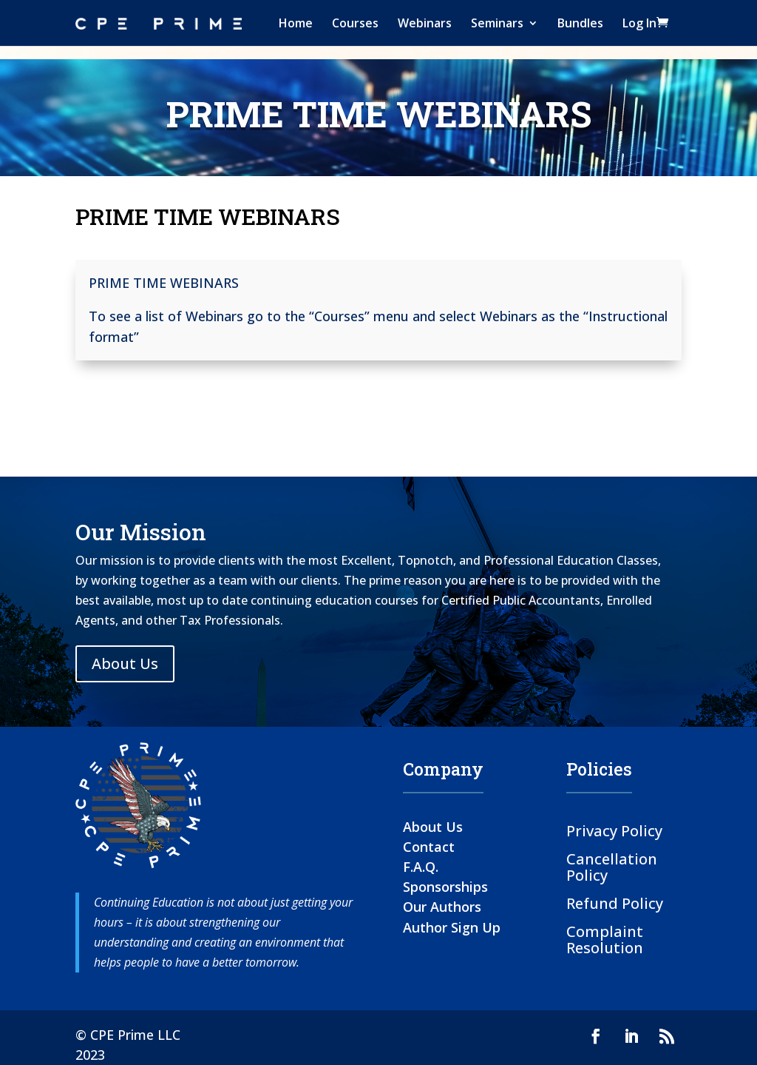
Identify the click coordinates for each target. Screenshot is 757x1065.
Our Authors (442, 907)
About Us (125, 663)
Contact (429, 847)
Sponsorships (445, 887)
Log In (639, 23)
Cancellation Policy (611, 866)
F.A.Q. (420, 867)
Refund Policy (614, 902)
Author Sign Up (451, 927)
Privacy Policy (614, 830)
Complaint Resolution (604, 938)
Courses (355, 23)
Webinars (425, 23)
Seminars (497, 23)
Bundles (580, 23)
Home (296, 23)
